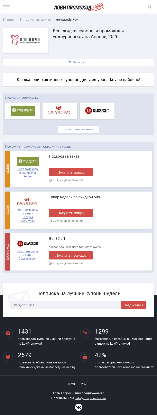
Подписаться (133, 305)
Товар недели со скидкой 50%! (75, 197)
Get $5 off (57, 238)
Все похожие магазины (78, 129)
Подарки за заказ (64, 156)
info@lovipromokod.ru (90, 398)
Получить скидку (70, 172)
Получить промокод (70, 255)
